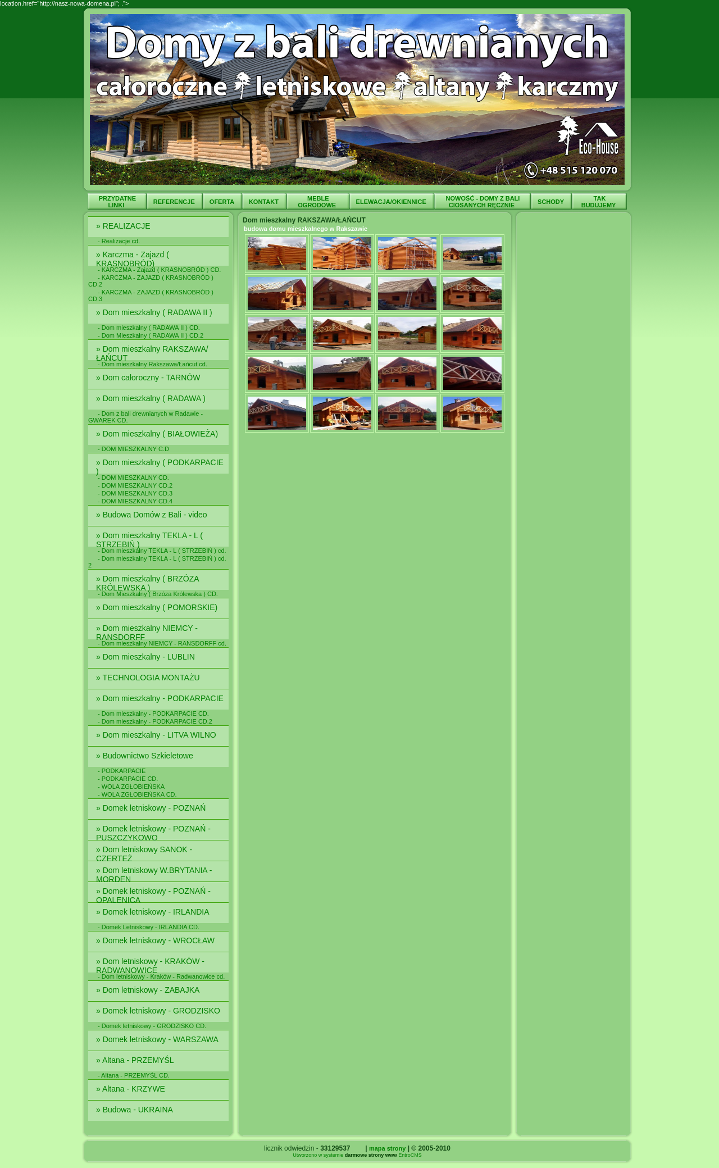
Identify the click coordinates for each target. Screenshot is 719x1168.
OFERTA (223, 201)
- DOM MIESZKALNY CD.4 (135, 501)
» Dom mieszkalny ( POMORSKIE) (158, 607)
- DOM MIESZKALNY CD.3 (135, 493)
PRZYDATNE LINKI (117, 201)
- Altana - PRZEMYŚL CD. (134, 1075)
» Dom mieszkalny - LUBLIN (146, 656)
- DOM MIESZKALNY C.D (133, 449)
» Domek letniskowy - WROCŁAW (156, 940)
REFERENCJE (175, 201)
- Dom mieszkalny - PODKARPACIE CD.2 (155, 721)
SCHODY (552, 201)
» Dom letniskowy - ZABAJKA (149, 989)
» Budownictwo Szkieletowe (145, 755)
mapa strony (387, 1148)
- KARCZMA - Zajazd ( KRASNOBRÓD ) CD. (159, 269)
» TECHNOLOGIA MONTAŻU (149, 677)
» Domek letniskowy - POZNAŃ (152, 807)
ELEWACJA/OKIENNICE (392, 201)
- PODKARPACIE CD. (128, 778)
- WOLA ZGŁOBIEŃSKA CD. (137, 794)
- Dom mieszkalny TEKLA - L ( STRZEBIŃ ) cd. (162, 550)
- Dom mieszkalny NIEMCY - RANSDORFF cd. (162, 643)
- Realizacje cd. (119, 241)
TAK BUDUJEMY (599, 201)
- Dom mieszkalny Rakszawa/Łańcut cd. (152, 364)
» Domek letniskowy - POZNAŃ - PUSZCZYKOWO (153, 833)
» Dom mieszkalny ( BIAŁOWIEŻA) (159, 433)
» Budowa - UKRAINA (135, 1109)
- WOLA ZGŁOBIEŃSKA (131, 786)
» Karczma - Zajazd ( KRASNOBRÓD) (132, 259)
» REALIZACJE (124, 225)
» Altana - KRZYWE (131, 1088)
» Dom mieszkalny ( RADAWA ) (153, 398)
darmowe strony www (371, 1155)
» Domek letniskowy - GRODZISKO (159, 1010)
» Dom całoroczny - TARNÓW (149, 377)
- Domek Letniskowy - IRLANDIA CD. (148, 927)
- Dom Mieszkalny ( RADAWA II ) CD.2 (150, 335)
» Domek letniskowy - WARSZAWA (158, 1039)
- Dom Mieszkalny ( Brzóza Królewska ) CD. (158, 593)
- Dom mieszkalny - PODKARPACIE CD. (153, 713)
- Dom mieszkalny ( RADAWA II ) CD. (149, 327)
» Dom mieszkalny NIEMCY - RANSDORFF (147, 633)
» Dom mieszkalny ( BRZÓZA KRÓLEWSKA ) (147, 583)
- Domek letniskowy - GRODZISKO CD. (152, 1025)
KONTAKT (264, 201)
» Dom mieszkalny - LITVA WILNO (157, 734)
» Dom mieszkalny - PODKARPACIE (161, 698)
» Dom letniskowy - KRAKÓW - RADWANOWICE (150, 966)
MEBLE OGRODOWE (318, 201)
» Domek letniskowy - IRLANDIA (153, 911)
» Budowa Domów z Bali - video (153, 514)
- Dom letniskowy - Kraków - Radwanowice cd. (161, 976)
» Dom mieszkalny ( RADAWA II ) (155, 312)
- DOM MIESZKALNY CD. (133, 477)
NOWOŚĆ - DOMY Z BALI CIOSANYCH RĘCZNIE (483, 201)
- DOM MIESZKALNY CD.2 (135, 485)
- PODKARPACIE (121, 770)
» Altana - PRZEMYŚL (136, 1060)
